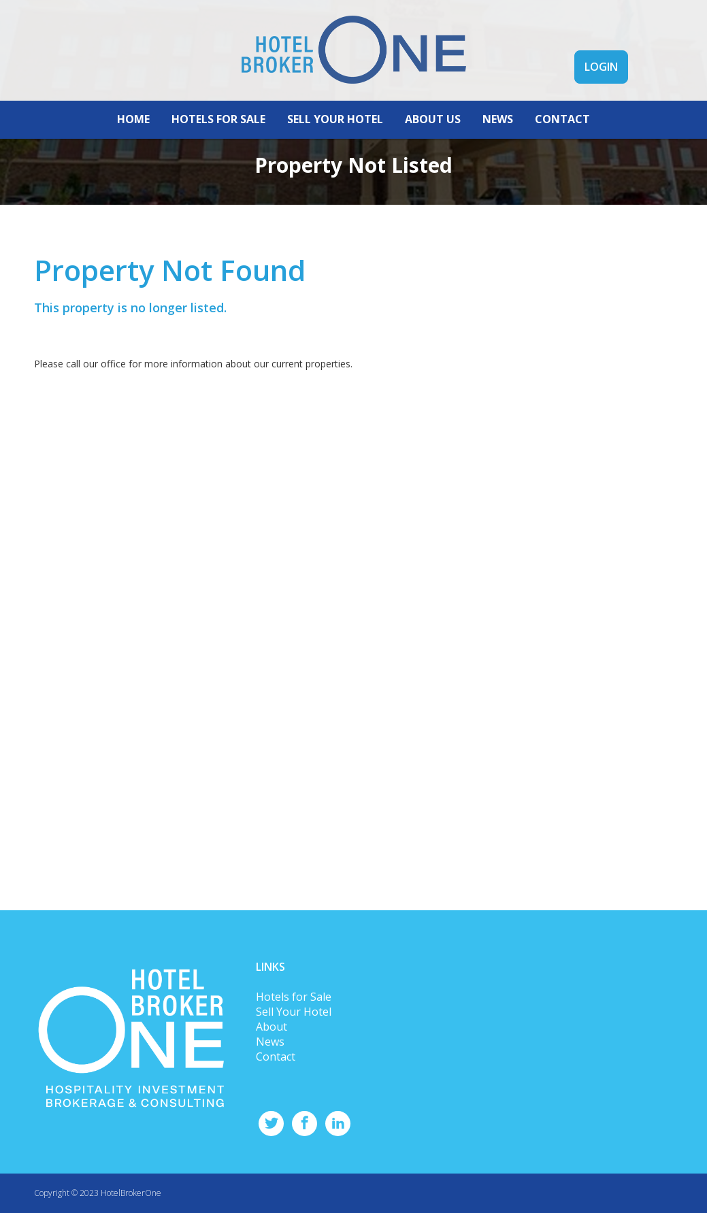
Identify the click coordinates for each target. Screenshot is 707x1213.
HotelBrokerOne (131, 1193)
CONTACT (562, 119)
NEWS (497, 119)
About (271, 1026)
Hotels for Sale (293, 996)
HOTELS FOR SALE (218, 119)
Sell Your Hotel (293, 1011)
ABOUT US (433, 119)
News (270, 1041)
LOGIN (601, 66)
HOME (133, 119)
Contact (275, 1056)
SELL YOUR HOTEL (335, 119)
